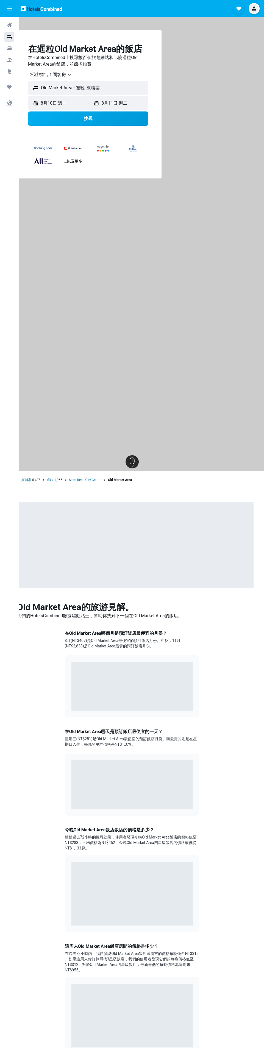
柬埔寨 (45, 480)
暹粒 (69, 480)
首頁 (30, 480)
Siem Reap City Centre (104, 480)
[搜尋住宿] (9, 36)
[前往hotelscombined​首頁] (41, 8)
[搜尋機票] (9, 25)
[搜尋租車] (9, 48)
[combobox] (68, 74)
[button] (9, 8)
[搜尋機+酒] (9, 59)
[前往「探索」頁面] (9, 71)
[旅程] (9, 87)
